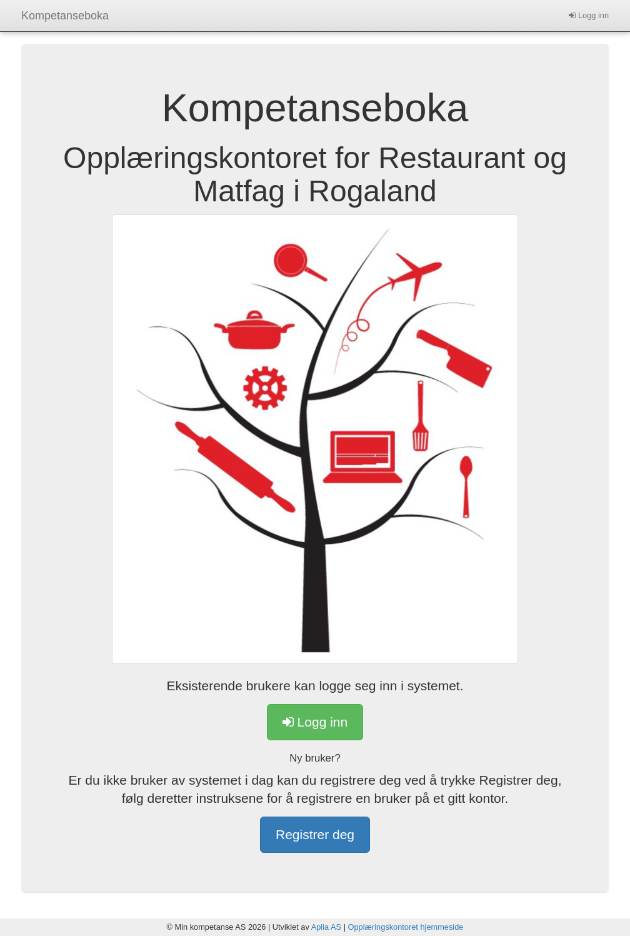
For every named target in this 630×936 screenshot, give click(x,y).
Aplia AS (326, 927)
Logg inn (589, 15)
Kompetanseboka (65, 15)
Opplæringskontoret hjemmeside (406, 927)
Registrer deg (315, 834)
